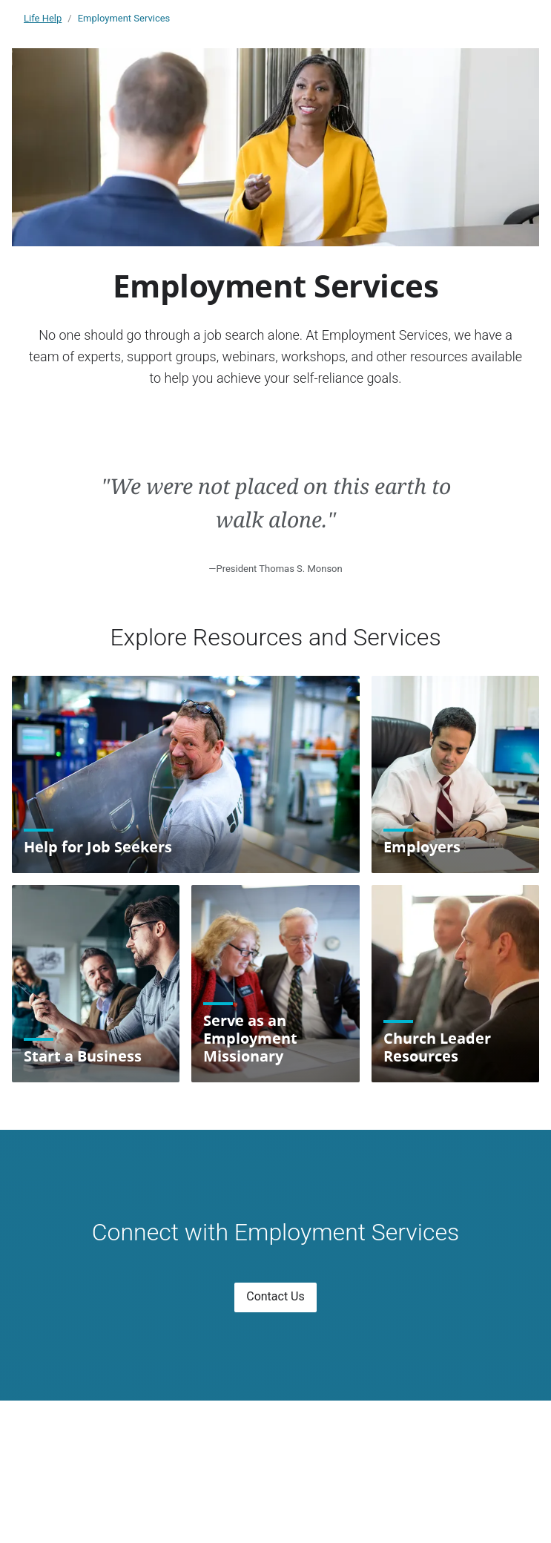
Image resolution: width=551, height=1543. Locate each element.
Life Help (43, 18)
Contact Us (275, 1296)
